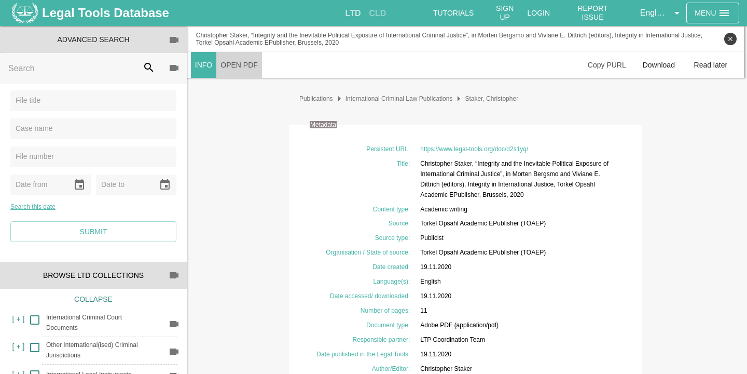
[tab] (353, 13)
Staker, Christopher (493, 98)
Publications (318, 98)
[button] (661, 13)
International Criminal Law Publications (400, 98)
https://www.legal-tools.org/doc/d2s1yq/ (476, 149)
